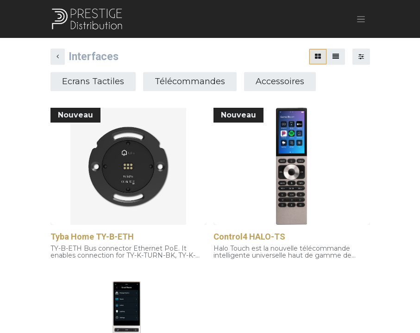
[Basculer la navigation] (361, 19)
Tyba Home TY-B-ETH (92, 236)
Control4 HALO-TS (249, 236)
